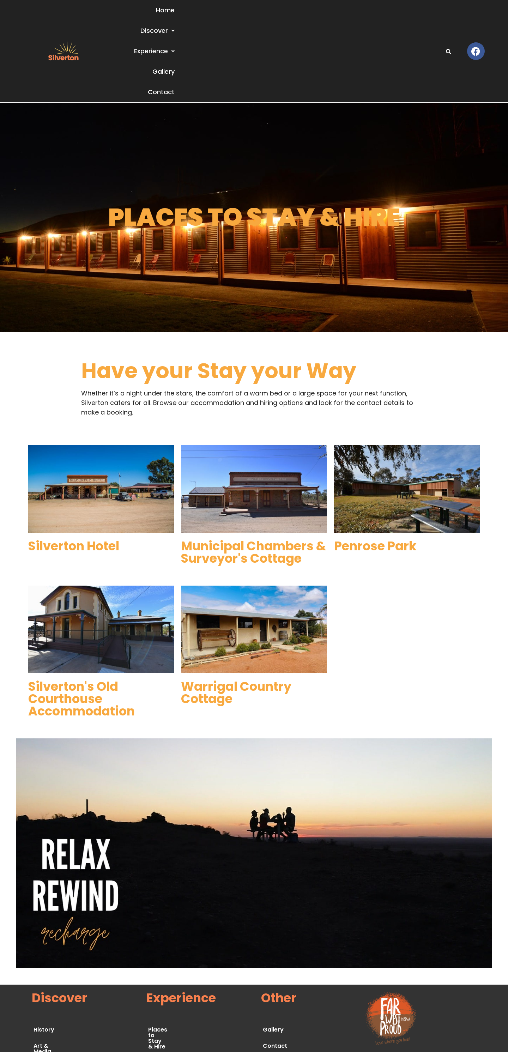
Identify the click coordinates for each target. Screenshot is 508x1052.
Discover (285, 15)
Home (245, 15)
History (44, 959)
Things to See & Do (175, 975)
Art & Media (50, 975)
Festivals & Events (174, 1008)
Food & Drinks (168, 991)
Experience (337, 15)
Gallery (382, 15)
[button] (285, 16)
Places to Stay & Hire (178, 959)
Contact (421, 15)
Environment (52, 991)
